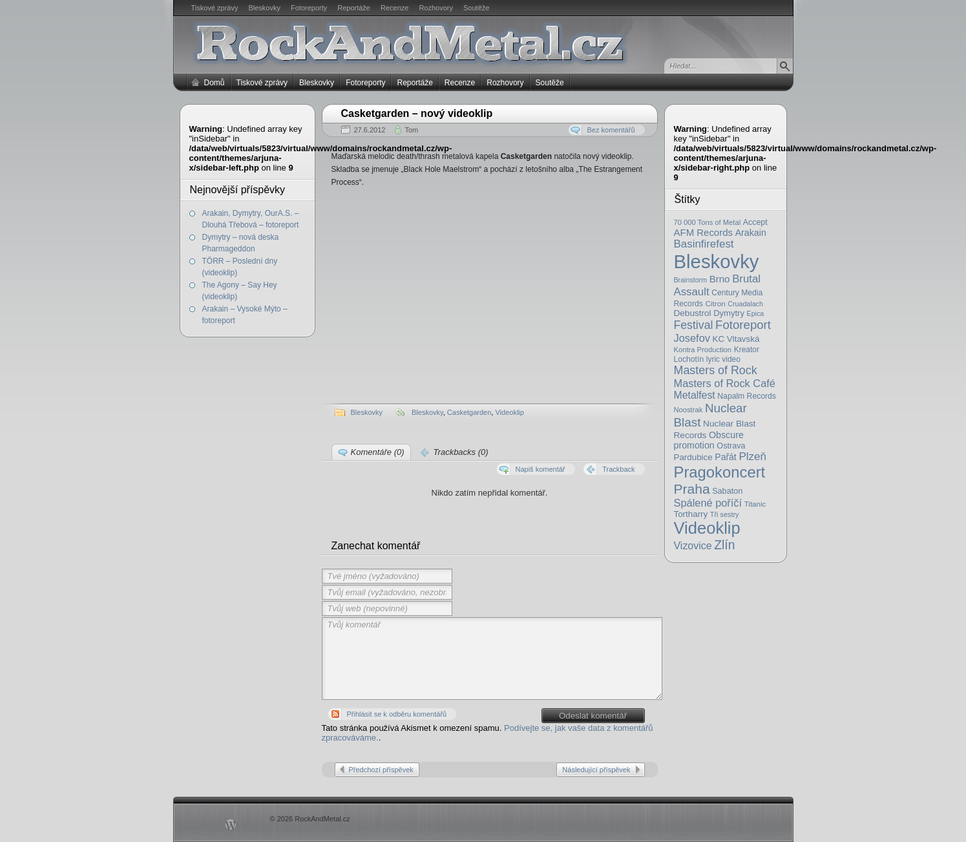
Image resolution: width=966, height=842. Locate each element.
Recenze (394, 8)
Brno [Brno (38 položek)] (719, 278)
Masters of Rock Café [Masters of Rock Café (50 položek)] (724, 383)
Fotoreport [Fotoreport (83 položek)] (743, 325)
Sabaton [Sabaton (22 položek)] (727, 491)
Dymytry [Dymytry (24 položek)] (728, 313)
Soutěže (476, 8)
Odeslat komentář (593, 716)
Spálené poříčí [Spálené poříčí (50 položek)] (708, 503)
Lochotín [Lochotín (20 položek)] (689, 359)
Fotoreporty (309, 8)
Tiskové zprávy (214, 8)
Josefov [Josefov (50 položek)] (692, 338)
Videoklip (509, 412)
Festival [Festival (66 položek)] (693, 325)
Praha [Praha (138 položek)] (692, 488)
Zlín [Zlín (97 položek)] (724, 545)
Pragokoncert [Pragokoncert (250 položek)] (720, 472)
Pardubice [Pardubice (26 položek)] (693, 457)
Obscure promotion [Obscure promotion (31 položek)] (709, 440)
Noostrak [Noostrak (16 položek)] (688, 410)
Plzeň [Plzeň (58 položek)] (752, 456)
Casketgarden (469, 412)
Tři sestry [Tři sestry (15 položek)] (724, 514)
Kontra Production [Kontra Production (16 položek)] (703, 349)
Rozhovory (436, 8)
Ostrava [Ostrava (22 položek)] (731, 445)
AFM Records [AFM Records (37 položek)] (703, 232)
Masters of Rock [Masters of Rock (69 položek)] (715, 370)
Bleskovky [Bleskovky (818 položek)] (716, 261)
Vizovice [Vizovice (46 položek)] (693, 545)
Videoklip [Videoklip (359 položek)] (707, 528)
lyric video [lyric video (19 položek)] (723, 359)
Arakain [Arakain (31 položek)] (750, 232)
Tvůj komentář (492, 658)
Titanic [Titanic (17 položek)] (755, 504)
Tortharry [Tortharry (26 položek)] (691, 514)
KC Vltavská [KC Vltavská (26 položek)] (736, 339)
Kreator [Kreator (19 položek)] (746, 349)
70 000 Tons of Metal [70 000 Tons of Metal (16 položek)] (707, 222)
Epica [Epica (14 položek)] (755, 313)
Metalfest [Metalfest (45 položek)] (694, 395)
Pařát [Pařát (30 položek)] (725, 457)
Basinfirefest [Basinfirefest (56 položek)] (704, 244)
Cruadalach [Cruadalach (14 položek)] (745, 304)
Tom (411, 130)
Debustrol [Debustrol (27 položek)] (692, 313)
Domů (214, 82)
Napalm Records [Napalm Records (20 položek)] (746, 396)
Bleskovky (264, 8)
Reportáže (353, 8)
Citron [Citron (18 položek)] (715, 303)
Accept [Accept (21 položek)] (755, 222)
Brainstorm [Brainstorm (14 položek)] (691, 280)
